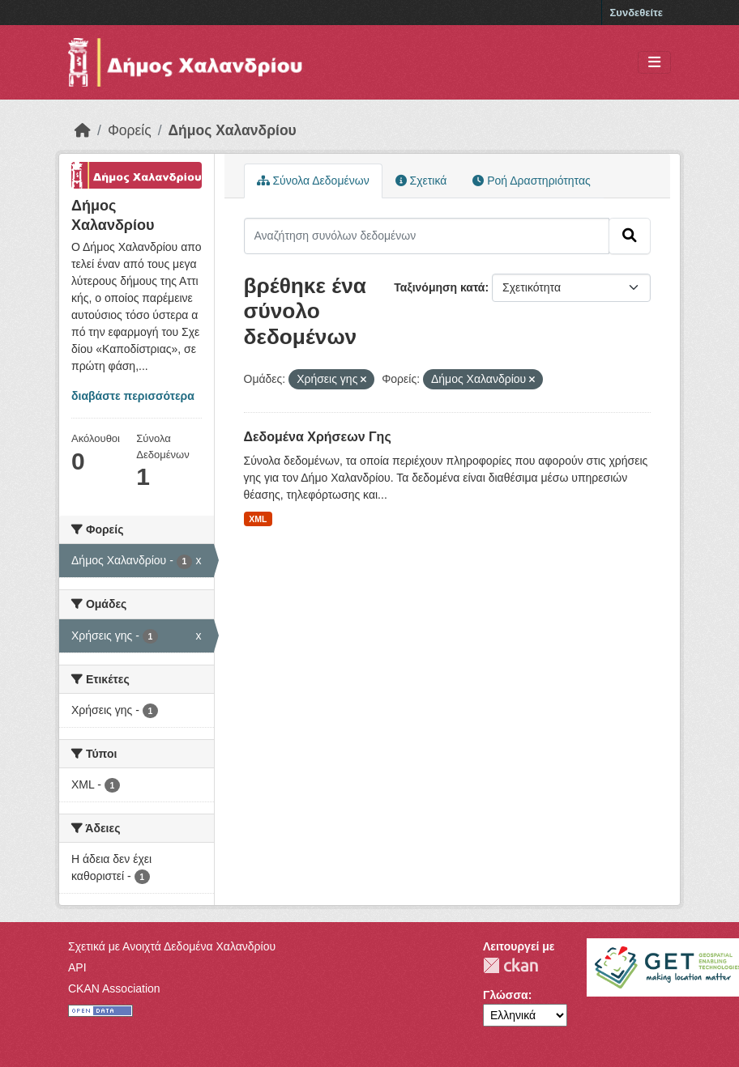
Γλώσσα (505, 994)
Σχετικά (421, 180)
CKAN (510, 965)
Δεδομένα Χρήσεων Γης (317, 437)
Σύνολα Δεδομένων (313, 180)
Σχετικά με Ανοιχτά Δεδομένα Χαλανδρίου (172, 946)
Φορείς (130, 130)
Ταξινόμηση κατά (439, 287)
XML (258, 519)
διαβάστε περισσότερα (132, 395)
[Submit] (630, 235)
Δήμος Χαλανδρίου (233, 130)
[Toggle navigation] (654, 62)
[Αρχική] (83, 130)
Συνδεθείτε (636, 12)
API (77, 967)
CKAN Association (114, 988)
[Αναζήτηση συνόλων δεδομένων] (427, 235)
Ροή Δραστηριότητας (531, 180)
